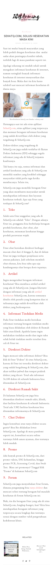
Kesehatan (26, 31)
